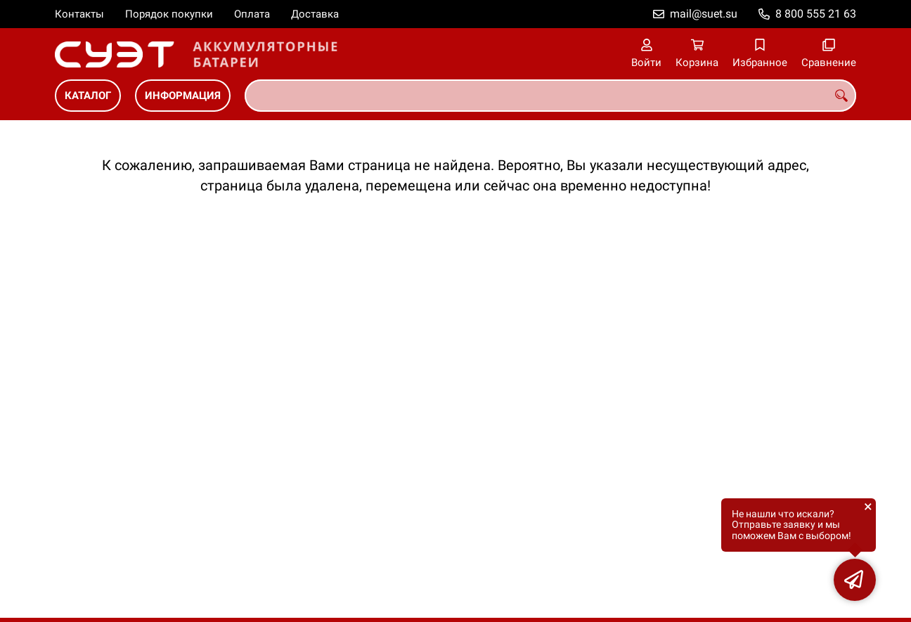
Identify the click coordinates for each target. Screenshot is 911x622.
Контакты (79, 14)
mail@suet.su (703, 13)
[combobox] (550, 95)
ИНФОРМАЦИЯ (183, 95)
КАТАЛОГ (88, 95)
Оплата (252, 14)
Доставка (315, 14)
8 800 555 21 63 (815, 13)
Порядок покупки (169, 14)
